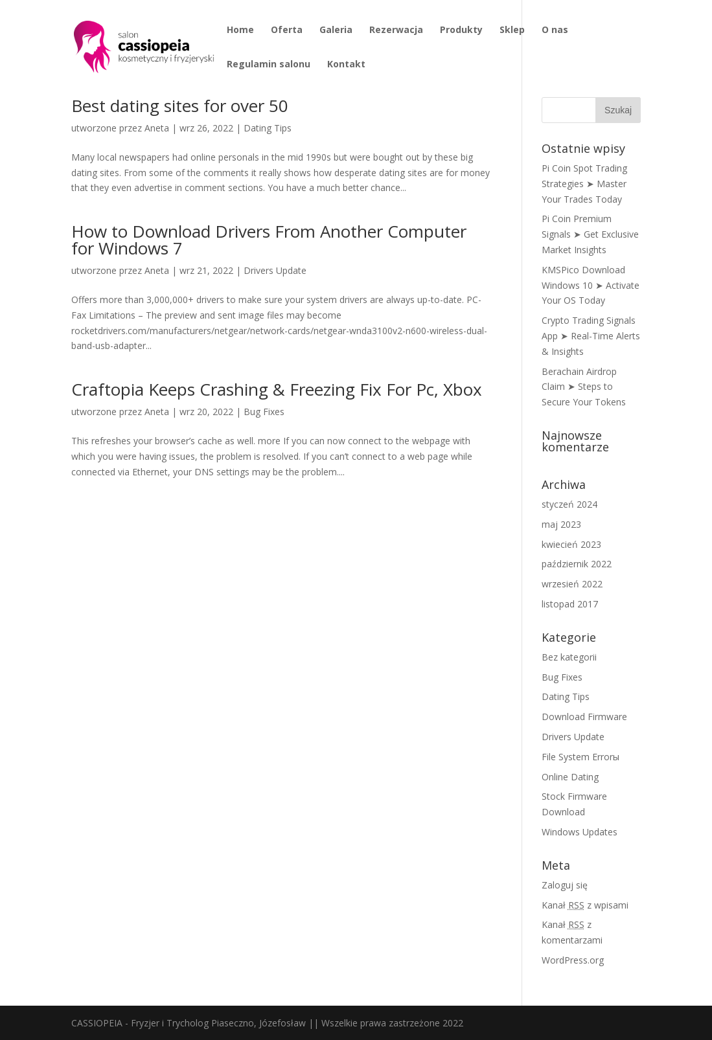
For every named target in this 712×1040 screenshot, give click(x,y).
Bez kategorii (569, 657)
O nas (555, 30)
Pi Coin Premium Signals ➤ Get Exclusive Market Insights (590, 234)
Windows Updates (579, 832)
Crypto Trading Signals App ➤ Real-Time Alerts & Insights (591, 335)
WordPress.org (573, 960)
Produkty (461, 30)
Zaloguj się (565, 885)
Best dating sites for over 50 (179, 105)
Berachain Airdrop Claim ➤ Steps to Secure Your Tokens (584, 387)
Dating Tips (268, 128)
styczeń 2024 (569, 504)
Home (240, 30)
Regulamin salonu (268, 65)
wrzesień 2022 (572, 584)
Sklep (512, 30)
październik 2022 (577, 564)
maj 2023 (561, 524)
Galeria (335, 30)
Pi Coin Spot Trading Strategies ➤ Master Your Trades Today (584, 183)
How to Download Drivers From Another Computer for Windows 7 (268, 240)
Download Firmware (584, 716)
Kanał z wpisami (585, 905)
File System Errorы (580, 757)
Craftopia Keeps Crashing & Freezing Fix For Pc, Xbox (276, 389)
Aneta (156, 128)
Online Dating (570, 777)
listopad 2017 (570, 604)
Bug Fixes (264, 411)
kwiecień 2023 (571, 544)
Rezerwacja (396, 30)
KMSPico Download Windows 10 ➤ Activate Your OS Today (590, 285)
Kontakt (346, 65)
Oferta (287, 30)
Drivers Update (275, 270)
